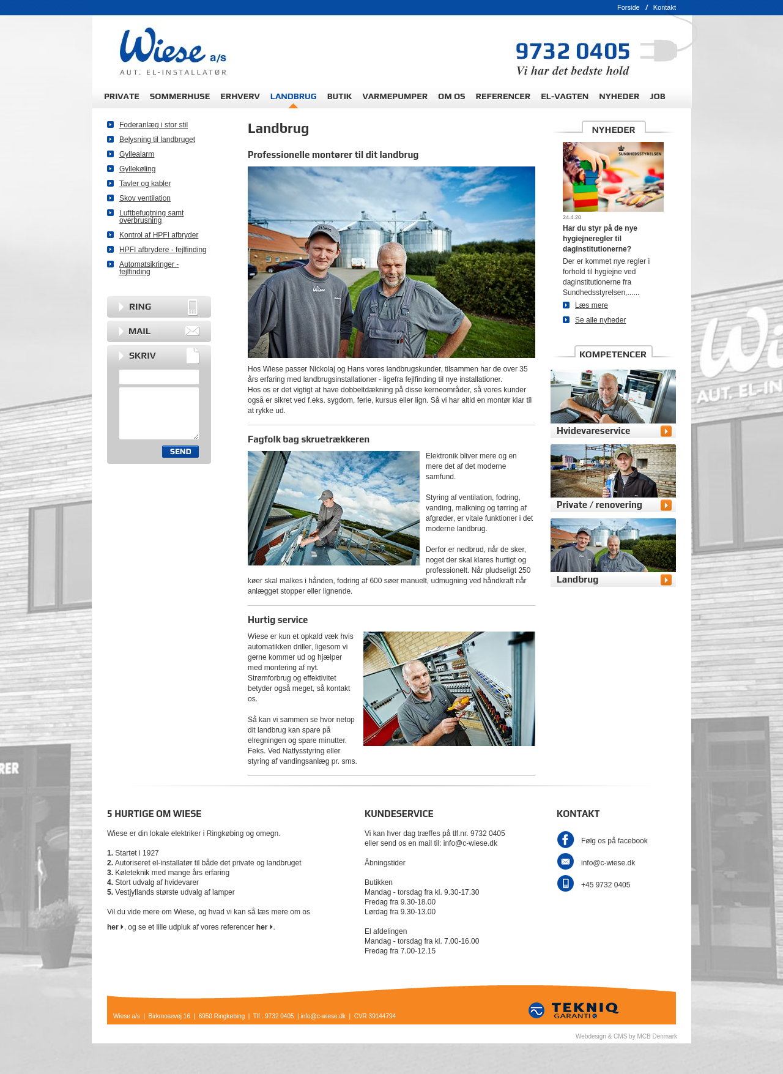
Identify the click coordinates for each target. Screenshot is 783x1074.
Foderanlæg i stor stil (153, 125)
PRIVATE (121, 96)
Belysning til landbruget (157, 139)
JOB (657, 96)
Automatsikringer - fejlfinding (149, 268)
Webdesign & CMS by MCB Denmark (626, 1036)
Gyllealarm (136, 154)
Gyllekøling (137, 169)
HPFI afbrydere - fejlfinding (163, 249)
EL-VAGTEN (564, 96)
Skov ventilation (145, 198)
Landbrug (577, 579)
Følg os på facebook (614, 841)
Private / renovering (599, 504)
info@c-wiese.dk (608, 863)
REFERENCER (503, 96)
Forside (628, 7)
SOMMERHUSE (180, 96)
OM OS (452, 96)
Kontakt (664, 7)
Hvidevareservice (593, 430)
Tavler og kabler (145, 183)
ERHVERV (240, 96)
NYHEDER (619, 96)
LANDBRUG (293, 96)
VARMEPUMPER (395, 96)
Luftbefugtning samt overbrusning (151, 216)
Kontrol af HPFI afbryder (158, 235)
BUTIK (339, 96)
